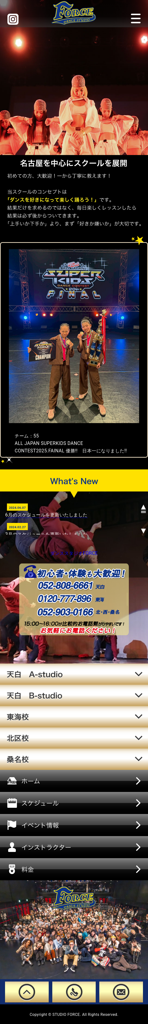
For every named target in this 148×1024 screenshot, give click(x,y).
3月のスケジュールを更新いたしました (46, 534)
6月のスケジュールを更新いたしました (46, 515)
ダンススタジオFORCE (74, 553)
